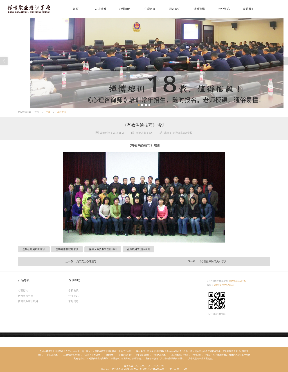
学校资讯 (61, 112)
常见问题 (73, 301)
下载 (48, 112)
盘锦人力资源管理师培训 (103, 249)
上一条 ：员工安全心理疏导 (81, 261)
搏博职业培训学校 (237, 280)
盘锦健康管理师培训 (67, 249)
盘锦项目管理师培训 (138, 249)
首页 (37, 112)
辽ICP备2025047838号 (224, 285)
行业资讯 (73, 295)
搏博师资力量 (25, 295)
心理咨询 (23, 290)
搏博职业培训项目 (28, 301)
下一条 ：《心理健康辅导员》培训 (207, 261)
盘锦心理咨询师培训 (33, 249)
